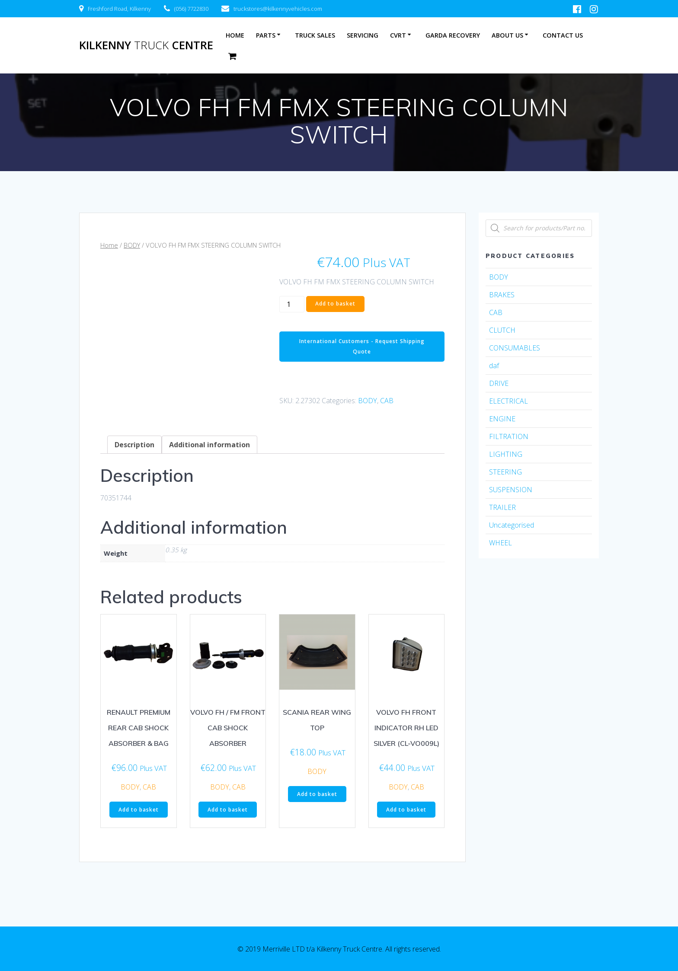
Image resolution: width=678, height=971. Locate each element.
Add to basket (335, 303)
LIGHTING (505, 454)
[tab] (134, 445)
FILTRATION (508, 436)
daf (494, 365)
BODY (132, 245)
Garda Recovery (452, 35)
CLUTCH (502, 330)
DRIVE (498, 383)
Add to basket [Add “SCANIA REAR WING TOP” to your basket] (317, 794)
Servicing (362, 35)
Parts (265, 35)
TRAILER (502, 507)
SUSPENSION (510, 489)
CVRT (398, 35)
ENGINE (502, 418)
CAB (386, 400)
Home (235, 35)
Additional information (209, 444)
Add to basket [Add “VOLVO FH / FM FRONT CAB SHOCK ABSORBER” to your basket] (228, 809)
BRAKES (502, 294)
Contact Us (563, 35)
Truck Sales (315, 35)
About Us (507, 35)
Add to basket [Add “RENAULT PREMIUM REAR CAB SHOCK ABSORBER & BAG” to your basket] (138, 809)
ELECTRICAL (508, 401)
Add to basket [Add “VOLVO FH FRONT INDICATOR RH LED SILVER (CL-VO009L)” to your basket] (406, 809)
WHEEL (500, 543)
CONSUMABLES (514, 348)
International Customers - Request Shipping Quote (362, 346)
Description (134, 444)
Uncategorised (511, 525)
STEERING (505, 472)
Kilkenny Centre (146, 45)
